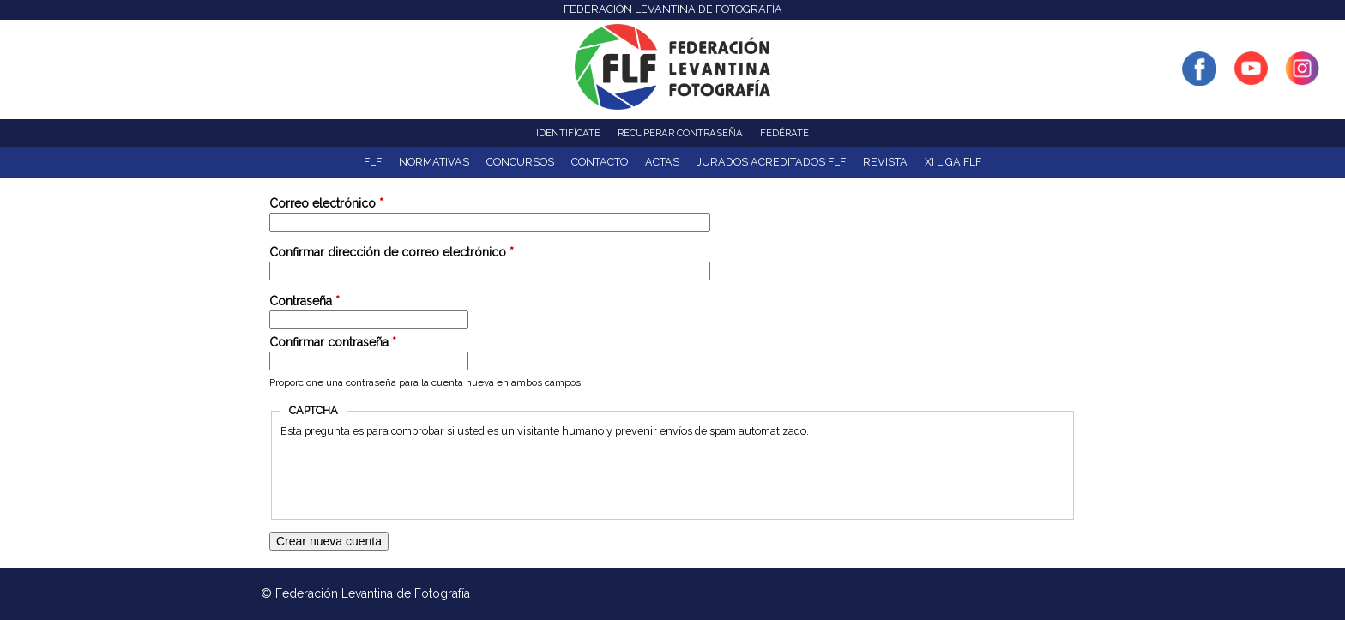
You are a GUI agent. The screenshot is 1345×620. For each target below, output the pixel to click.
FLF (373, 161)
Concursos (520, 161)
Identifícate (568, 133)
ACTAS (662, 161)
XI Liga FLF (953, 161)
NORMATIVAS (434, 161)
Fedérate (784, 133)
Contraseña (304, 301)
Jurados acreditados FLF (771, 161)
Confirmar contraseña (332, 342)
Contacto (599, 161)
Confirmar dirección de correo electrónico (391, 252)
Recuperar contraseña (680, 133)
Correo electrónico (326, 203)
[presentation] (410, 476)
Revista (885, 161)
